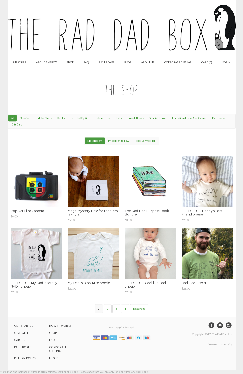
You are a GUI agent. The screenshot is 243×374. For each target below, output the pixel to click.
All (12, 118)
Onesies (24, 118)
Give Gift (21, 333)
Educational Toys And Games (189, 118)
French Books (136, 118)
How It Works (60, 325)
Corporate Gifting (177, 62)
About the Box (46, 62)
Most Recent (94, 140)
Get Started (24, 325)
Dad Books (218, 118)
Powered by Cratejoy (220, 344)
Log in (226, 62)
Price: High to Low (118, 140)
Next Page (139, 308)
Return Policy (25, 358)
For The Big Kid (79, 118)
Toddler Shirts (43, 118)
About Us (147, 62)
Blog (127, 62)
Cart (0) (206, 62)
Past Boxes (106, 62)
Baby (119, 118)
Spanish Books (157, 118)
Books (61, 118)
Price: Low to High (145, 140)
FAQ (86, 62)
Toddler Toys (102, 118)
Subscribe (19, 62)
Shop (70, 62)
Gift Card (17, 124)
